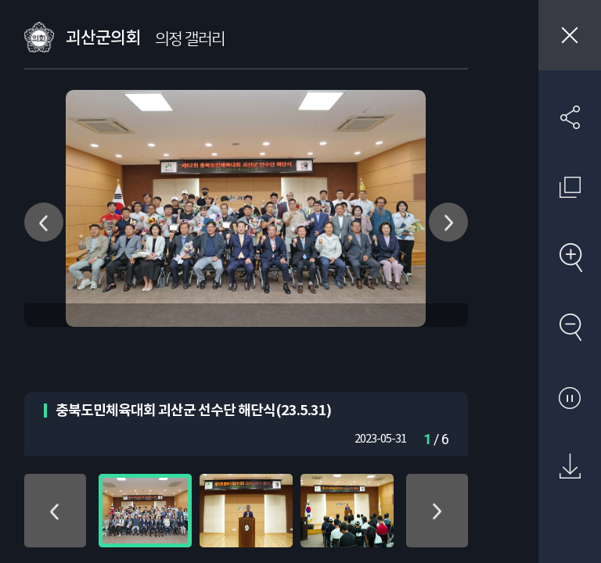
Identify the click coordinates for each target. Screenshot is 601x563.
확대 (570, 257)
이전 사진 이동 (43, 222)
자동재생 (570, 397)
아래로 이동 (437, 510)
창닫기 (569, 35)
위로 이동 (55, 510)
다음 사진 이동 (448, 222)
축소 (570, 327)
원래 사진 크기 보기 (570, 187)
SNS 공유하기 (570, 117)
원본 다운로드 (570, 467)
